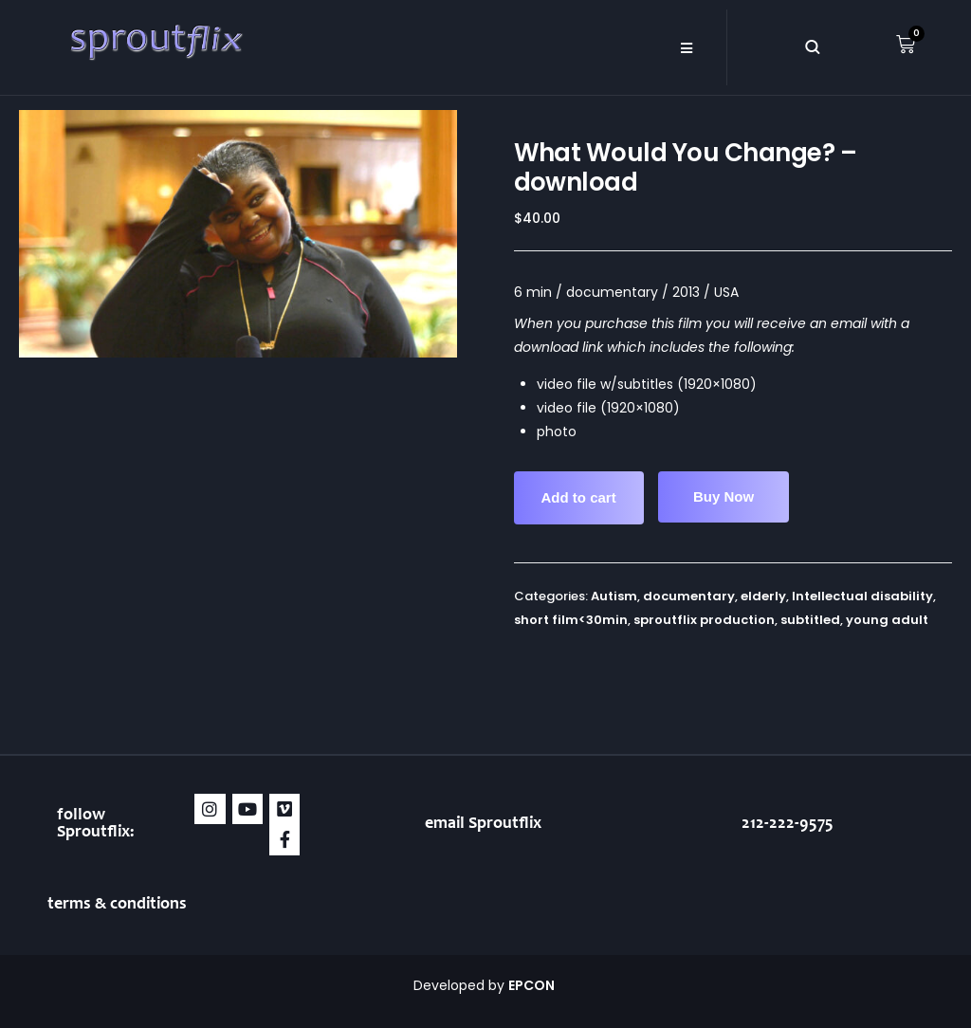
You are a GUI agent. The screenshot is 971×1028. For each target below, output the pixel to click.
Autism (614, 596)
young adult (887, 620)
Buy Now (723, 496)
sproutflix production (704, 620)
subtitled (810, 620)
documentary (689, 596)
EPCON (533, 985)
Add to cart (578, 497)
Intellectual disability (862, 596)
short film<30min (571, 620)
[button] (686, 47)
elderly (763, 596)
